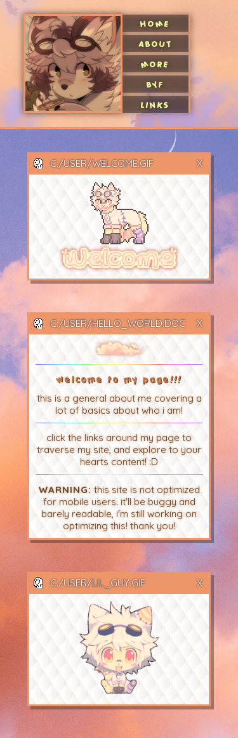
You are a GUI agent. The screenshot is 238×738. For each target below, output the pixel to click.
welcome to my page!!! (119, 379)
